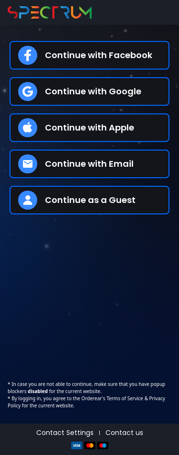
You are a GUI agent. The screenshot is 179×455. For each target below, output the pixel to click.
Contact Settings (65, 432)
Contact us (124, 432)
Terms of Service (124, 398)
